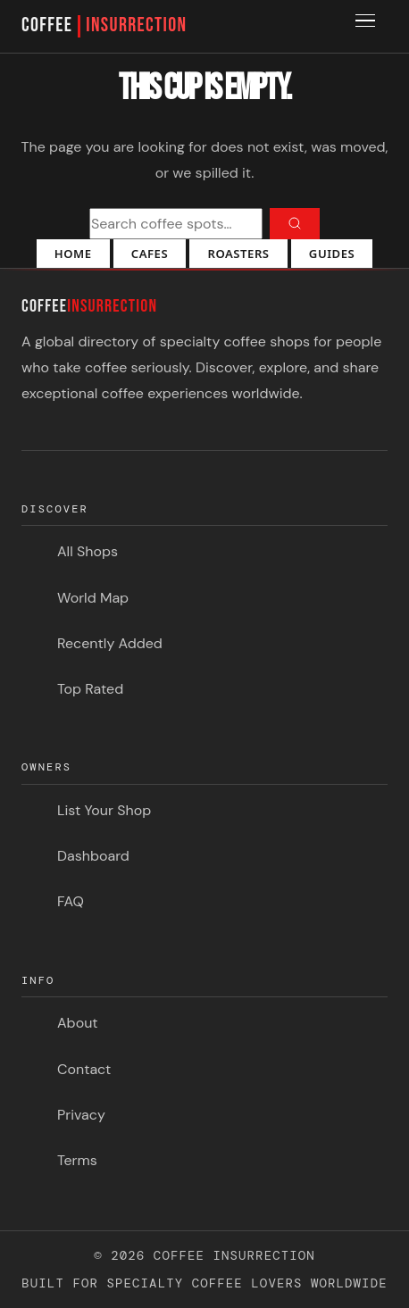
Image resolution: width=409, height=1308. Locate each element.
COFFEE (104, 26)
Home (73, 254)
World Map (93, 597)
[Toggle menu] (368, 26)
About (77, 1022)
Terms (77, 1160)
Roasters (238, 254)
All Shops (87, 551)
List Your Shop (104, 810)
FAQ (70, 901)
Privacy (81, 1114)
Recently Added (110, 643)
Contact (84, 1069)
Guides (332, 254)
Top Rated (90, 688)
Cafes (149, 254)
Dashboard (93, 855)
